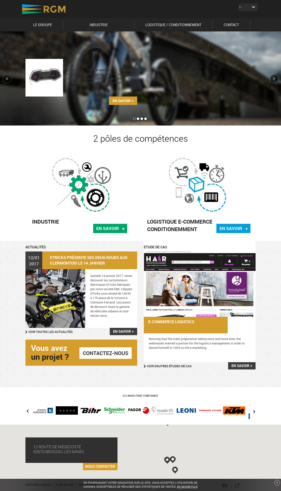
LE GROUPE (42, 24)
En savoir (107, 228)
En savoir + (123, 100)
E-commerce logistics (171, 321)
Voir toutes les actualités (50, 332)
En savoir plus (187, 486)
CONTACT (231, 24)
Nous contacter (100, 466)
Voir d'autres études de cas (169, 366)
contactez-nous (105, 353)
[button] (167, 460)
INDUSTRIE (99, 24)
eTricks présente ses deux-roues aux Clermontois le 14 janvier (88, 260)
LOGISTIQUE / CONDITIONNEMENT (173, 24)
